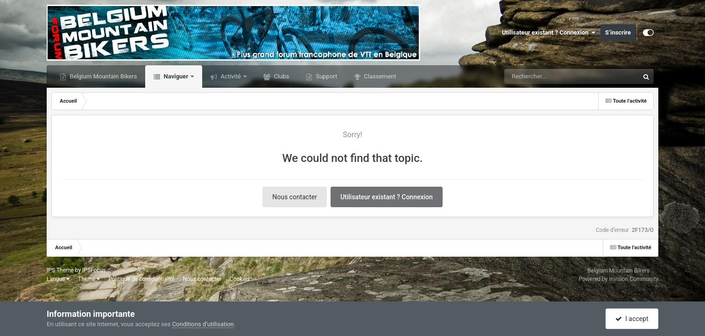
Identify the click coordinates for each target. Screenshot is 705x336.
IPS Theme (60, 270)
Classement (379, 76)
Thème (89, 279)
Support (325, 76)
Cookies (240, 279)
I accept (631, 318)
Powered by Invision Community (618, 279)
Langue (58, 279)
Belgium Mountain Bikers (102, 76)
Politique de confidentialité (141, 279)
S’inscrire (618, 32)
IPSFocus (94, 270)
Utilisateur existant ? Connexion (549, 32)
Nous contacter (294, 197)
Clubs (280, 76)
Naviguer (176, 76)
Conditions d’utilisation (203, 324)
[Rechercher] (546, 76)
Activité (230, 76)
